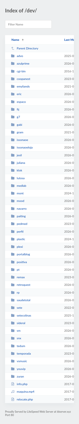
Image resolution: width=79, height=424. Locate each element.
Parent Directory (24, 48)
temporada (21, 353)
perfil (17, 231)
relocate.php (22, 399)
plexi (17, 246)
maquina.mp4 (22, 391)
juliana (18, 162)
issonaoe (19, 140)
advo (17, 56)
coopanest (20, 79)
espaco (18, 101)
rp (15, 292)
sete (16, 307)
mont (17, 193)
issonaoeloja (22, 147)
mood (17, 201)
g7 (15, 117)
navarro (19, 208)
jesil (16, 155)
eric (16, 94)
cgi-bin (18, 71)
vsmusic (19, 361)
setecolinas (21, 315)
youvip (18, 369)
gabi (16, 124)
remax (18, 277)
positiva (19, 262)
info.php (19, 384)
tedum (18, 346)
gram (17, 132)
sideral (18, 323)
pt (15, 269)
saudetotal (20, 300)
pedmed (19, 223)
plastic (18, 239)
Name (15, 39)
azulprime (20, 63)
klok (16, 170)
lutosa (18, 178)
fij (15, 109)
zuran (17, 376)
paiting (18, 216)
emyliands (20, 86)
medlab (18, 185)
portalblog (20, 254)
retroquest (20, 284)
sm (15, 330)
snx (16, 338)
